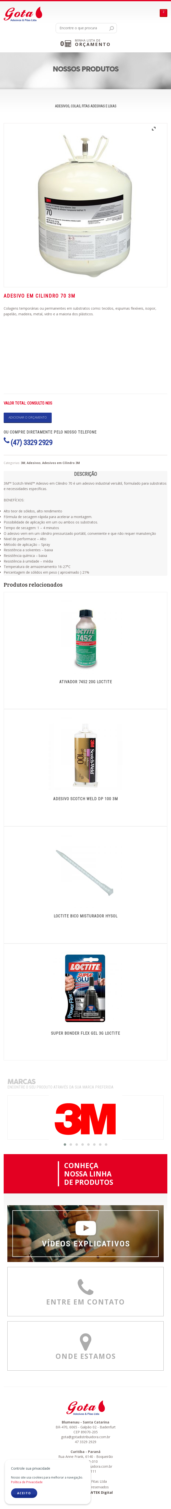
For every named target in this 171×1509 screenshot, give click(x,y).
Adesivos (34, 463)
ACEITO (24, 1493)
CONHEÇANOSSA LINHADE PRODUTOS (88, 1173)
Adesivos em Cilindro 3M (61, 463)
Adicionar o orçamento (28, 417)
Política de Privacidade (27, 1482)
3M (23, 463)
